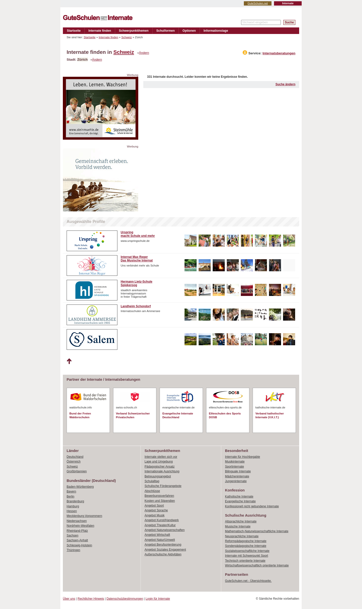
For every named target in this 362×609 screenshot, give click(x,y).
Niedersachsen (77, 521)
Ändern (144, 53)
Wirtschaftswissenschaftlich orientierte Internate (257, 565)
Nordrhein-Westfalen (80, 525)
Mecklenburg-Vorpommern (84, 516)
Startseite (74, 30)
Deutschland (75, 457)
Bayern (71, 491)
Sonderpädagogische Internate (245, 546)
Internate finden (99, 30)
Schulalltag (152, 481)
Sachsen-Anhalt (77, 540)
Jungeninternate (236, 481)
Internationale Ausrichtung (162, 471)
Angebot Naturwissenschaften (165, 530)
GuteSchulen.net (258, 3)
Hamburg (73, 506)
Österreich (73, 461)
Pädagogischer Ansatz (159, 466)
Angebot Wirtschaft (157, 535)
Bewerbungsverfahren (159, 496)
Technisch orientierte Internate (245, 560)
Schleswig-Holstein (79, 545)
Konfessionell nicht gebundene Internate (252, 506)
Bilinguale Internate (238, 471)
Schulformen (165, 30)
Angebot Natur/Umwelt (160, 540)
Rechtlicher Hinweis (91, 598)
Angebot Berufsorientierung (163, 544)
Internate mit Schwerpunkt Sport (246, 555)
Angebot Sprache (156, 510)
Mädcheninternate (237, 476)
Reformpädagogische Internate (245, 541)
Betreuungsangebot (158, 476)
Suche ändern (285, 84)
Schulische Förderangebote (163, 486)
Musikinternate (235, 461)
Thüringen (73, 550)
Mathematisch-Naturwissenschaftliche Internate (256, 531)
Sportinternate (234, 466)
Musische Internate (237, 526)
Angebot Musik (154, 515)
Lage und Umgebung (159, 461)
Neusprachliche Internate (241, 536)
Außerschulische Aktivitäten (163, 554)
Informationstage (216, 30)
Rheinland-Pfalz (77, 530)
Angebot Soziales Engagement (165, 549)
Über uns (69, 598)
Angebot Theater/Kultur (160, 525)
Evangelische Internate (240, 501)
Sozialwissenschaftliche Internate (247, 551)
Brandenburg (75, 501)
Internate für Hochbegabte (242, 457)
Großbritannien (77, 471)
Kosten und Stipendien (160, 501)
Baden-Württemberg (80, 486)
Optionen (189, 30)
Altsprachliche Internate (240, 521)
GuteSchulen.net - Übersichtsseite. (248, 581)
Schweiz (126, 37)
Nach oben (69, 361)
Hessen (72, 511)
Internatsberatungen (278, 53)
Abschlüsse (152, 491)
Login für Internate (158, 598)
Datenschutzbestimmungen (125, 598)
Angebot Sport (154, 505)
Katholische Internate (239, 496)
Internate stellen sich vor (161, 457)
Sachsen (72, 535)
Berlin (70, 496)
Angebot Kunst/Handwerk (162, 520)
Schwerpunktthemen (134, 30)
